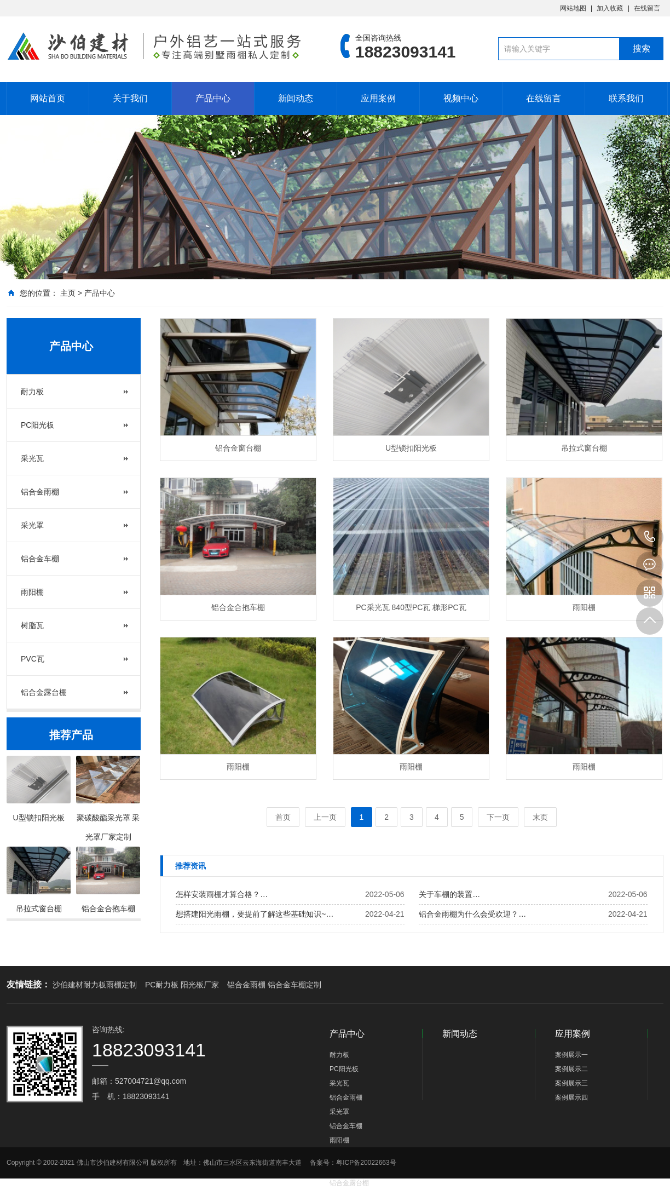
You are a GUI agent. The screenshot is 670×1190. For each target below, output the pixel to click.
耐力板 (32, 391)
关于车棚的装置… (449, 894)
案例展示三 (571, 1083)
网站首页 (47, 98)
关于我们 (130, 98)
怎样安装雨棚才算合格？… (222, 894)
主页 (68, 293)
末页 (540, 817)
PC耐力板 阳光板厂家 (182, 984)
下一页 (498, 817)
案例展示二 (571, 1069)
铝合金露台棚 (44, 692)
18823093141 (649, 537)
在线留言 (647, 8)
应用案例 (378, 98)
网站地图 (573, 8)
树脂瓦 (32, 625)
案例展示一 (571, 1055)
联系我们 (626, 98)
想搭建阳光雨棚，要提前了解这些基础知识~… (254, 914)
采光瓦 (32, 458)
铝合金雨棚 (40, 491)
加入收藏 (610, 8)
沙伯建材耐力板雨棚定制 (95, 984)
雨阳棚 (32, 592)
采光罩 (32, 525)
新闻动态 (295, 98)
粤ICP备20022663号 (366, 1162)
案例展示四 (571, 1097)
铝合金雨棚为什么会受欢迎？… (472, 914)
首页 (283, 817)
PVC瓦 (32, 658)
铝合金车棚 (40, 558)
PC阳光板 (37, 425)
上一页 (325, 817)
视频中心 (460, 98)
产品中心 (212, 98)
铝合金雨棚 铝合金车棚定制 (274, 984)
